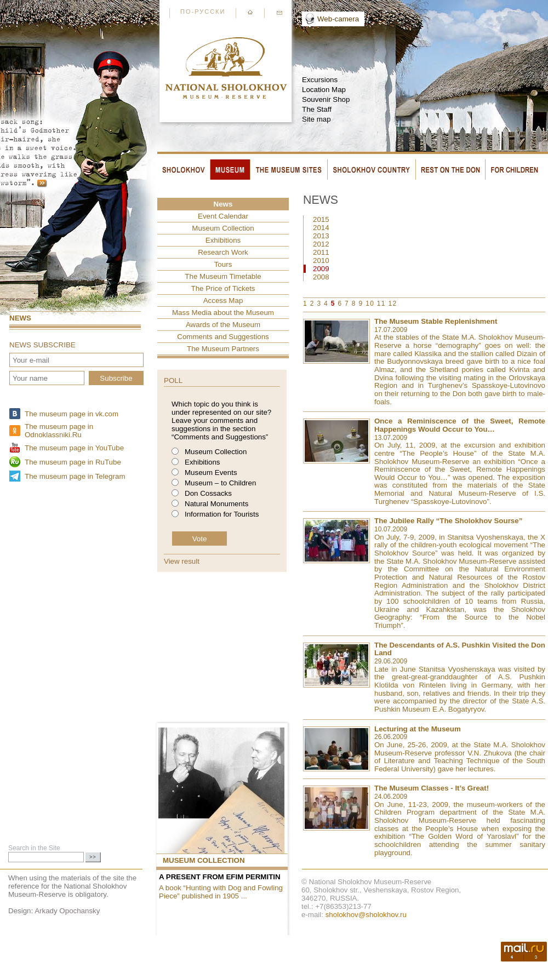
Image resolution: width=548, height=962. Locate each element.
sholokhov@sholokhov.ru (366, 915)
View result (181, 561)
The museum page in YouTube (74, 448)
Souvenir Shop (326, 99)
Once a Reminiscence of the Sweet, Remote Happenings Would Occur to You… (459, 425)
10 (370, 303)
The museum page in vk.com (71, 414)
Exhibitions (223, 240)
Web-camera (338, 19)
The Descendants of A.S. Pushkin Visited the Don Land (459, 649)
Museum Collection (223, 228)
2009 (321, 269)
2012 (321, 244)
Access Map (223, 300)
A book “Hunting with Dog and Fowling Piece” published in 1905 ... (221, 892)
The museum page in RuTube (73, 462)
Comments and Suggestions (223, 337)
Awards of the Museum (223, 324)
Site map (316, 119)
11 (381, 303)
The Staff (317, 109)
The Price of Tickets (223, 288)
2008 (321, 277)
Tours (223, 264)
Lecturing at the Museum (417, 729)
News (20, 318)
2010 (321, 260)
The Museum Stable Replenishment (435, 321)
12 (393, 303)
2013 (321, 236)
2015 (321, 219)
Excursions (320, 80)
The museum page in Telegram (75, 476)
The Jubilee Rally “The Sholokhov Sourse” (448, 521)
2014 (321, 228)
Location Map (324, 89)
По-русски (202, 11)
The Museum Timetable (223, 276)
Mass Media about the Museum (223, 312)
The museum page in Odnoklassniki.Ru (59, 430)
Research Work (223, 252)
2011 (321, 252)
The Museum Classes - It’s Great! (431, 788)
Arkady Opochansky (67, 911)
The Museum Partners (223, 349)
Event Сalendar (223, 216)
